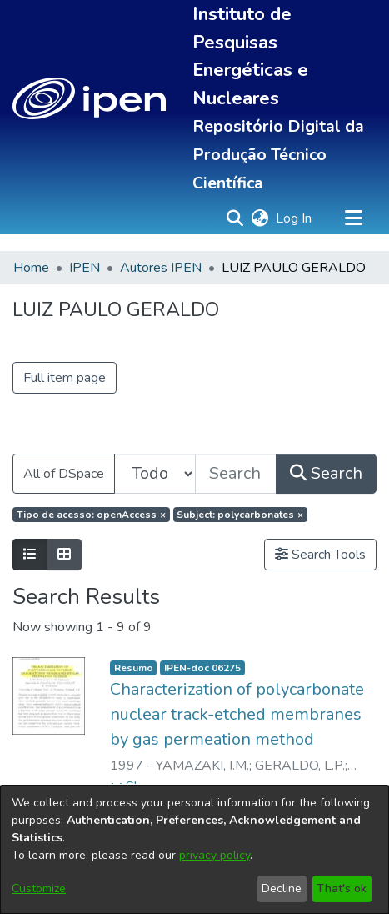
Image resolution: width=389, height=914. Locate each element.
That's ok (342, 888)
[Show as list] (29, 554)
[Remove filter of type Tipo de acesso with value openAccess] (91, 514)
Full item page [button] (64, 378)
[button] (89, 98)
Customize (39, 888)
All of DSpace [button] (63, 474)
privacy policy (214, 855)
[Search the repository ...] (236, 474)
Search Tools (320, 554)
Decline (282, 888)
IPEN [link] (84, 268)
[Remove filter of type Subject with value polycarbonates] (240, 514)
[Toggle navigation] (353, 218)
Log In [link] (294, 218)
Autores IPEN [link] (161, 268)
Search (326, 473)
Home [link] (31, 268)
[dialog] (194, 850)
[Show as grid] (64, 554)
